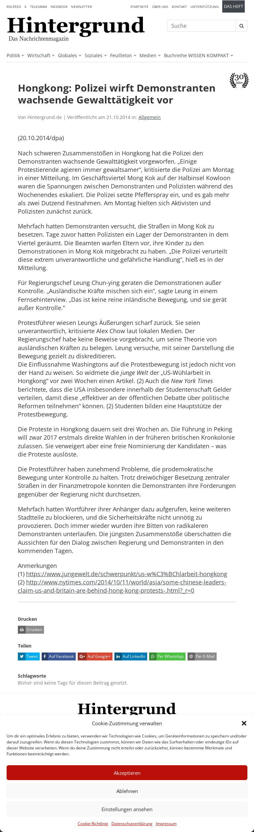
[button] (244, 723)
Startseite (139, 6)
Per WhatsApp (166, 656)
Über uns (160, 6)
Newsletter (81, 6)
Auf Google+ (94, 656)
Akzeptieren (127, 773)
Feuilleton (121, 55)
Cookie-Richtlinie (93, 823)
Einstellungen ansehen (127, 809)
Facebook (59, 6)
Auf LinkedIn (129, 656)
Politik (13, 55)
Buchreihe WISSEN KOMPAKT (196, 55)
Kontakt (179, 6)
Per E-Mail (201, 656)
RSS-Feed (14, 6)
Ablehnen (127, 791)
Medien (148, 55)
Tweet (28, 656)
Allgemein (150, 117)
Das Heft (233, 6)
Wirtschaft (38, 55)
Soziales (94, 55)
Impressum (166, 823)
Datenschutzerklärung (131, 823)
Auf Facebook (58, 656)
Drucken (30, 630)
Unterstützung (204, 6)
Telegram (38, 6)
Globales (67, 55)
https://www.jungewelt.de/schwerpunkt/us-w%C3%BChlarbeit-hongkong (126, 574)
